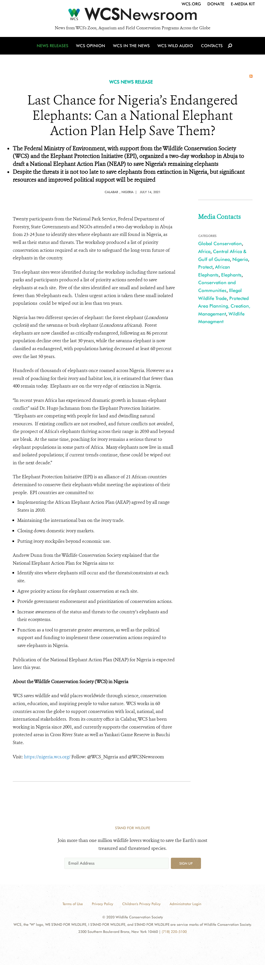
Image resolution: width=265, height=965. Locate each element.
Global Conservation (220, 243)
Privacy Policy (102, 904)
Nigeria (240, 259)
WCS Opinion (91, 46)
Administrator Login (185, 904)
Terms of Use (72, 904)
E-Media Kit (243, 4)
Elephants (231, 274)
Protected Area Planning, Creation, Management (224, 306)
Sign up (186, 863)
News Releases (53, 46)
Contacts (211, 46)
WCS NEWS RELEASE (131, 82)
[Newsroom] (132, 16)
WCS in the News (131, 46)
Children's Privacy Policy (141, 904)
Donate (215, 4)
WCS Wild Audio (175, 46)
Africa (204, 251)
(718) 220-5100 (174, 932)
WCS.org (191, 4)
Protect (205, 267)
